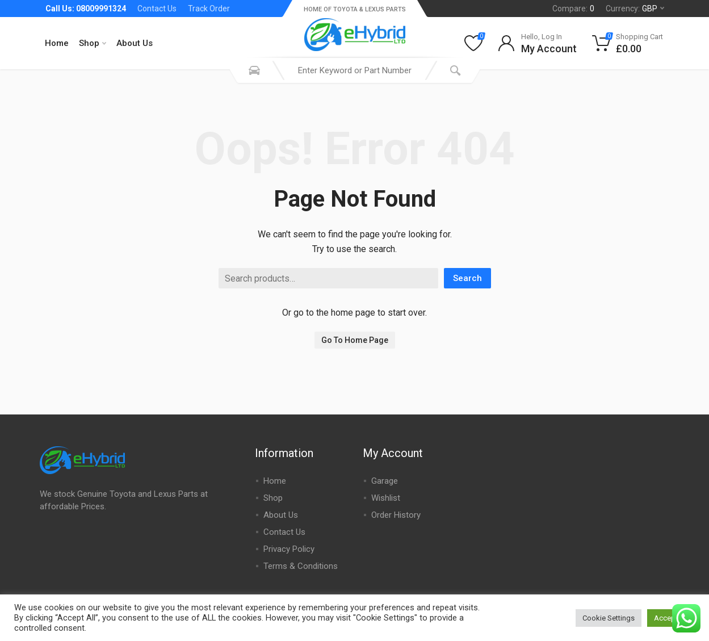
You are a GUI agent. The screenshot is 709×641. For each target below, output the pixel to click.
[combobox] (355, 70)
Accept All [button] (671, 618)
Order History (396, 515)
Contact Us (157, 8)
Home (57, 43)
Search (467, 278)
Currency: (635, 8)
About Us (134, 43)
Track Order (209, 8)
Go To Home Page (354, 340)
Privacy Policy (288, 549)
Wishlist (385, 498)
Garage (384, 481)
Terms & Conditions (300, 566)
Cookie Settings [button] (608, 618)
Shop (92, 43)
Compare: (573, 8)
